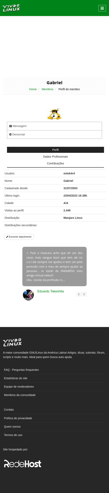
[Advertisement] (54, 46)
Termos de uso (13, 435)
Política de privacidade (18, 418)
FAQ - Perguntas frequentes (21, 369)
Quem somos (12, 426)
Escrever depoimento (19, 236)
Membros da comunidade (20, 395)
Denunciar (17, 134)
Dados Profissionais (55, 156)
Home (33, 89)
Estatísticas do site (15, 378)
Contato (9, 409)
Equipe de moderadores (19, 386)
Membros (47, 89)
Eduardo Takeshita (50, 291)
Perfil (55, 149)
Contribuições (55, 163)
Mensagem (18, 126)
